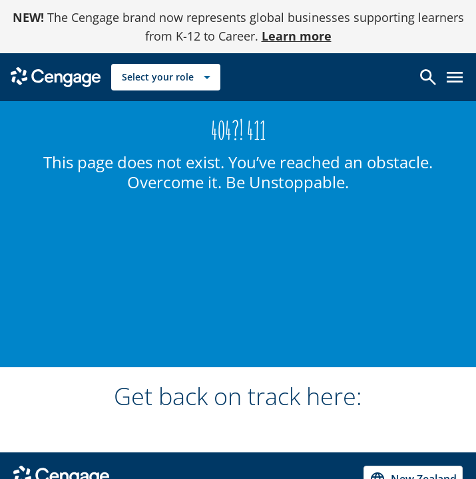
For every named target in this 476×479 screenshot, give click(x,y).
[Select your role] (165, 77)
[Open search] (428, 77)
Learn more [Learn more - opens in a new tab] (297, 36)
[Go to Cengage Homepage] (56, 76)
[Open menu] (454, 77)
